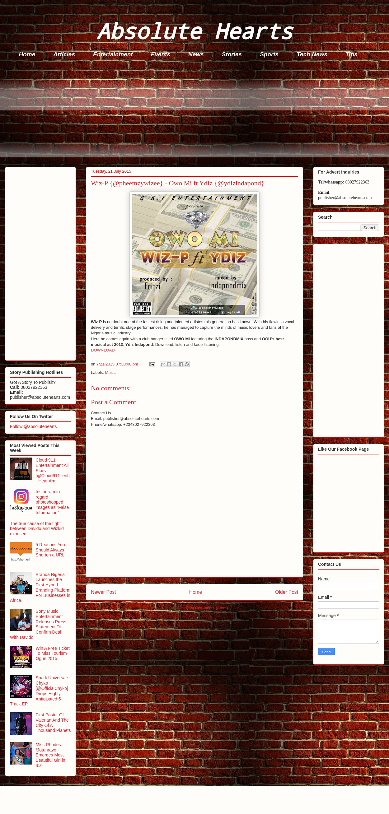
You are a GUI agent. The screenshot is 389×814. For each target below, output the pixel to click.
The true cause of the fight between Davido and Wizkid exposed (37, 529)
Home (27, 54)
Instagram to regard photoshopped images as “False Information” (52, 502)
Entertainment (113, 54)
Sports (269, 54)
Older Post (286, 592)
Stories (232, 54)
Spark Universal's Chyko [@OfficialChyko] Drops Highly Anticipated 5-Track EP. (39, 690)
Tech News (312, 54)
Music (110, 372)
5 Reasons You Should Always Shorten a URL (50, 550)
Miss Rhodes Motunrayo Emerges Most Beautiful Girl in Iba (50, 755)
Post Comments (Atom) (207, 608)
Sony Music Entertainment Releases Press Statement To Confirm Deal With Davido (38, 624)
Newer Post (103, 592)
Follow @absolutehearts (33, 426)
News (196, 54)
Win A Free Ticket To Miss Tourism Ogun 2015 (53, 653)
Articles (64, 54)
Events (160, 54)
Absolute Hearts (194, 30)
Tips (351, 54)
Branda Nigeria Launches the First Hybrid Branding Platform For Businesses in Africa (40, 587)
